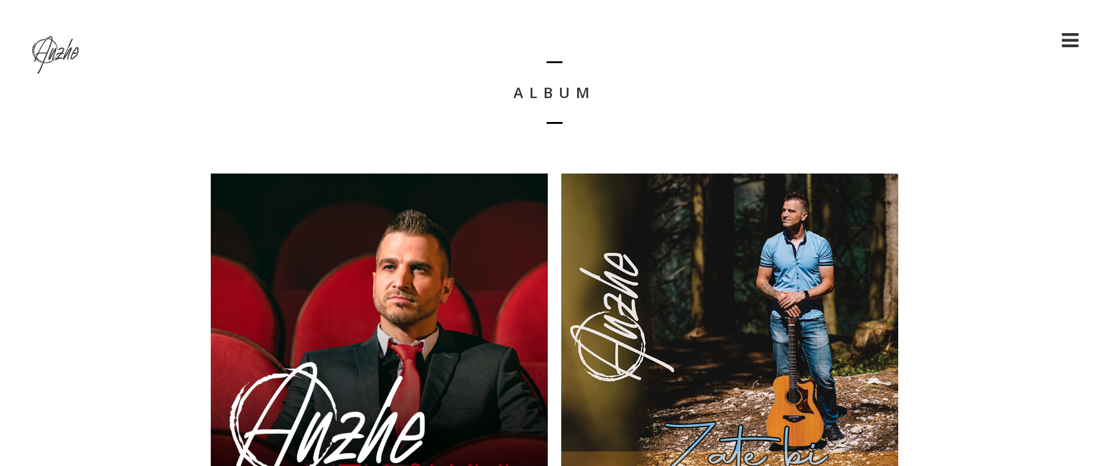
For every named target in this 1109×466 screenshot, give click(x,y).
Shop (1032, 40)
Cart (988, 40)
